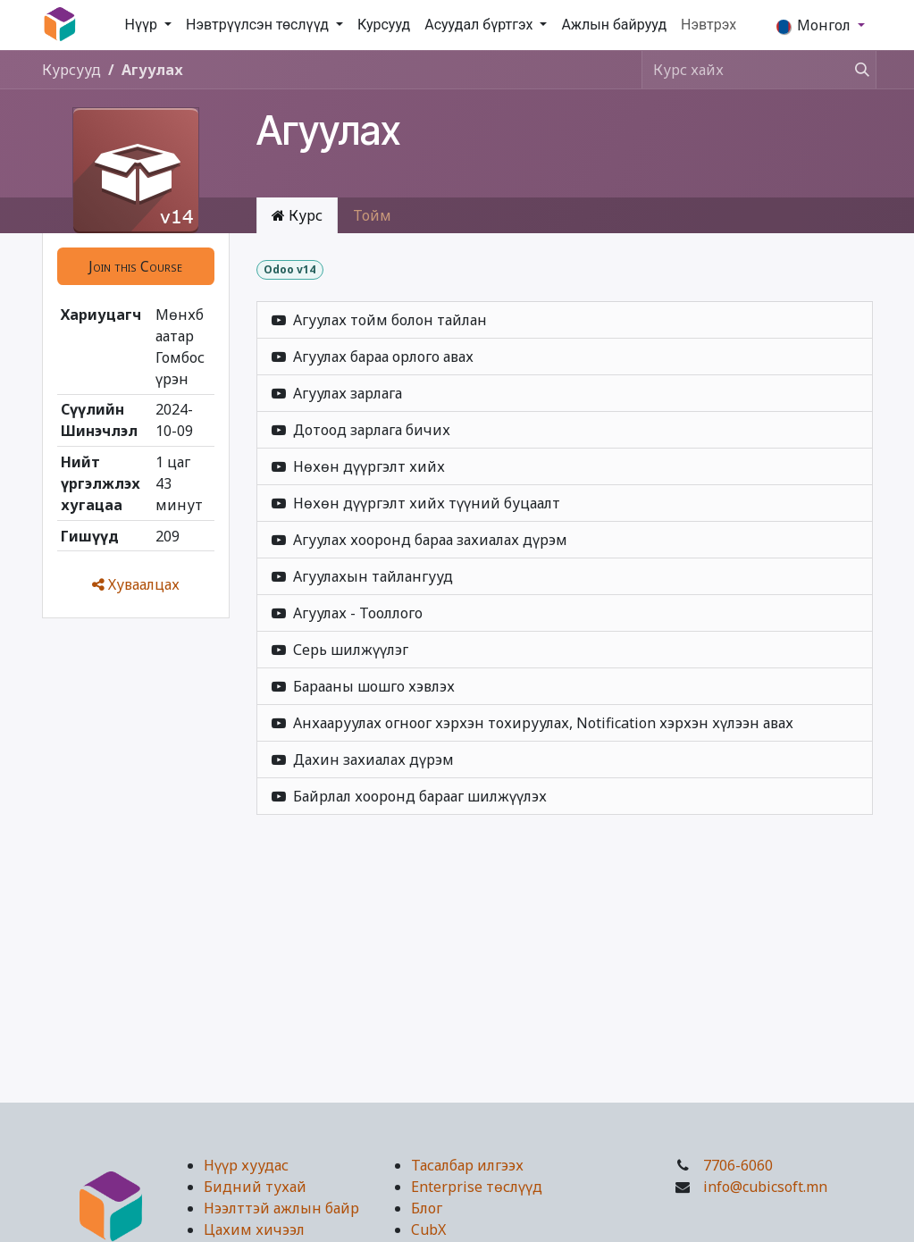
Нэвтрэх (708, 24)
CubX (428, 1229)
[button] (135, 266)
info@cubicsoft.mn (765, 1186)
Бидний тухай (255, 1186)
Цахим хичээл (254, 1229)
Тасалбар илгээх (467, 1165)
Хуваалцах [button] (136, 584)
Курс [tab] (297, 215)
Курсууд (71, 70)
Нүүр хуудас (246, 1165)
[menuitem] (149, 25)
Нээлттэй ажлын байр (281, 1208)
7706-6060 (738, 1165)
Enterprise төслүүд (476, 1186)
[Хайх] (857, 69)
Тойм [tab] (372, 215)
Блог (426, 1208)
